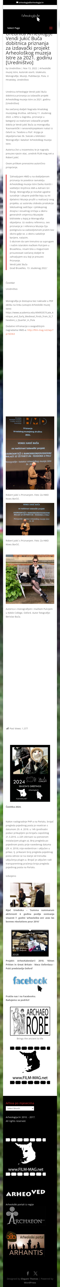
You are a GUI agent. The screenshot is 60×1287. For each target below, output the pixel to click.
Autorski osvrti (26, 72)
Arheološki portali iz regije (20, 1204)
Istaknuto (41, 72)
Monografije (12, 76)
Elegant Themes (29, 1278)
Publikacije (34, 76)
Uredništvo (15, 68)
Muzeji (23, 76)
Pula (43, 76)
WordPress (30, 1282)
